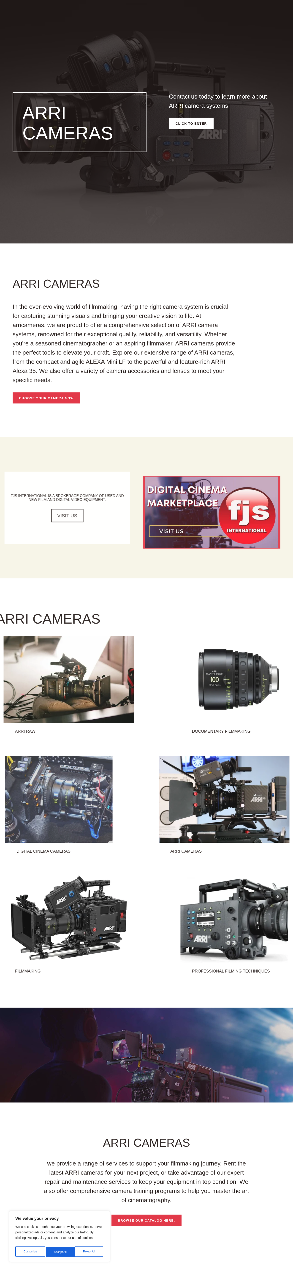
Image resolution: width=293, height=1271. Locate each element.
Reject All (60, 1252)
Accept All (90, 1252)
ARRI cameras (246, 860)
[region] (59, 1238)
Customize (30, 1252)
